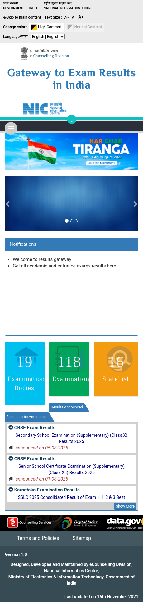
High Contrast (46, 27)
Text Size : (53, 17)
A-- (66, 17)
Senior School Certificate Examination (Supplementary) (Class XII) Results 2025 (71, 469)
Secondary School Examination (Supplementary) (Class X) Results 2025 (72, 438)
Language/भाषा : (16, 36)
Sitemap (82, 538)
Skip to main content (22, 17)
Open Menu (11, 128)
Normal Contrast (84, 27)
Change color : (15, 27)
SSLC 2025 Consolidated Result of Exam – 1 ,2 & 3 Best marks (71, 500)
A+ (81, 17)
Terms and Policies (38, 538)
